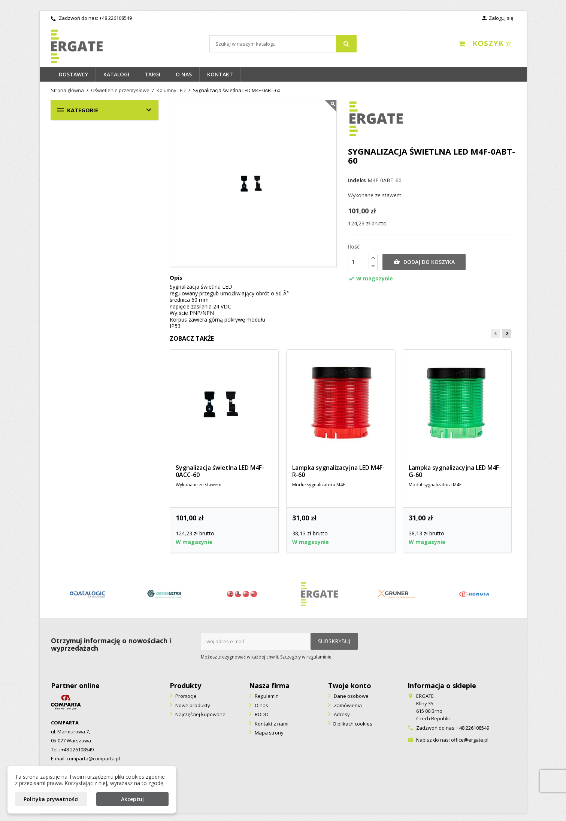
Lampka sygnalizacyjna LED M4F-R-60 (338, 471)
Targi (152, 74)
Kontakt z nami (271, 723)
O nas (184, 74)
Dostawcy (73, 74)
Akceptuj (132, 799)
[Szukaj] (283, 43)
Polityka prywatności (51, 799)
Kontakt (220, 74)
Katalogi (116, 74)
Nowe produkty (192, 705)
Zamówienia (347, 705)
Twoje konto (349, 685)
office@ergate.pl (469, 739)
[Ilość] (358, 262)
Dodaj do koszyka (424, 262)
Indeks (357, 180)
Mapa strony (269, 732)
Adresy (341, 714)
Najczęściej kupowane (200, 714)
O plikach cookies (352, 723)
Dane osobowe (351, 696)
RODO (261, 714)
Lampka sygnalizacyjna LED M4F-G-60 (455, 471)
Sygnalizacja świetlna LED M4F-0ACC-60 (220, 471)
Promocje (185, 696)
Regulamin (266, 696)
